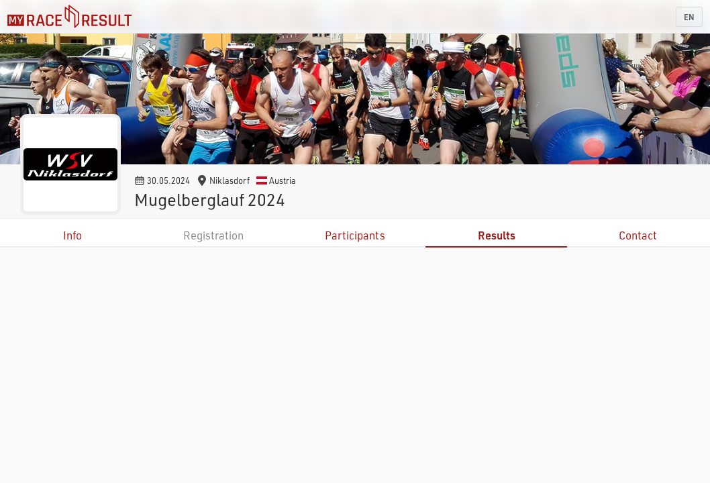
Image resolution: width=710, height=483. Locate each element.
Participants (355, 235)
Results (496, 235)
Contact (638, 235)
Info (72, 235)
